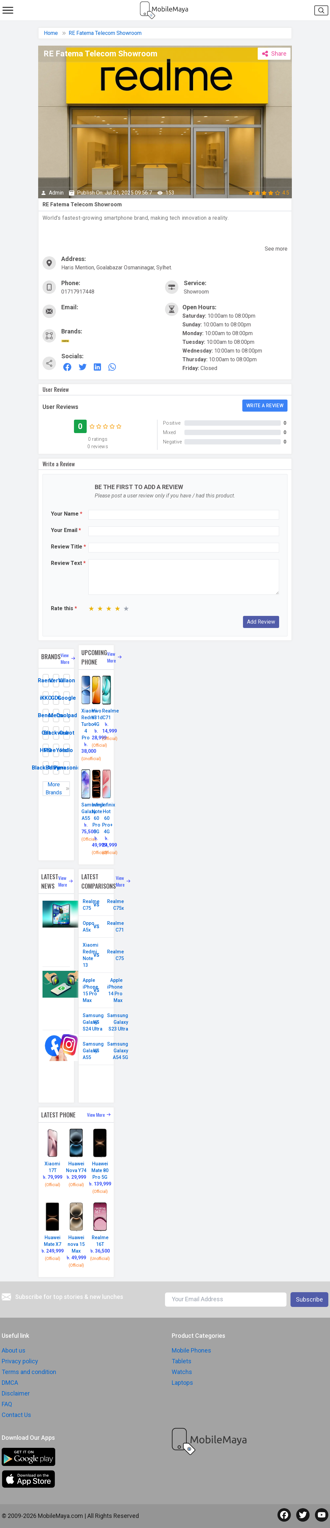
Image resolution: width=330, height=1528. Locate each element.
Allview (56, 768)
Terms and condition (29, 1371)
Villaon (66, 680)
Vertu (56, 680)
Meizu (56, 715)
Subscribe (309, 1299)
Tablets (181, 1361)
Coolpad (66, 715)
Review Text (68, 563)
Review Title (68, 546)
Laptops (182, 1382)
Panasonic (66, 768)
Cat (46, 733)
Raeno (46, 680)
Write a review (264, 405)
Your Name (66, 514)
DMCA (10, 1382)
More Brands (57, 788)
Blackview (56, 733)
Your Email (66, 530)
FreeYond (56, 750)
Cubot (66, 733)
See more (276, 249)
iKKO (46, 698)
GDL (56, 698)
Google (66, 698)
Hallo (66, 750)
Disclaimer (16, 1393)
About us (13, 1350)
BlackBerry (46, 768)
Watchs (182, 1371)
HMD (46, 750)
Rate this (64, 608)
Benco (46, 715)
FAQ (7, 1404)
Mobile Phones (191, 1350)
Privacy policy (20, 1361)
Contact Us (16, 1414)
